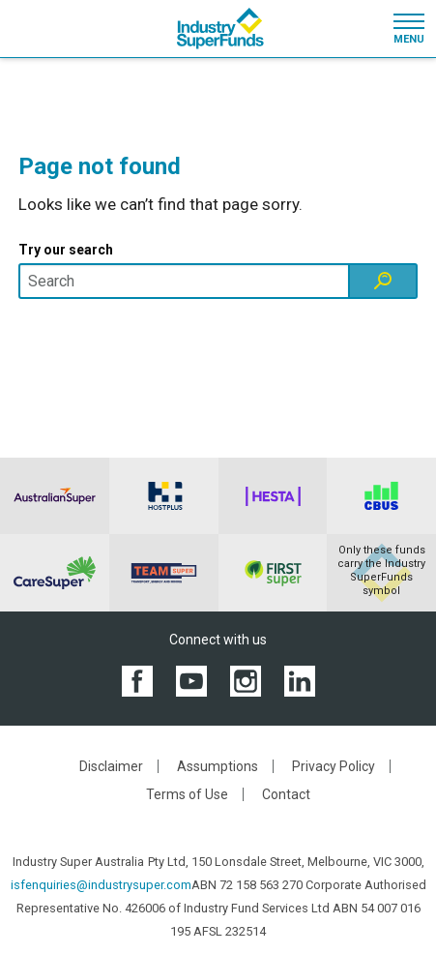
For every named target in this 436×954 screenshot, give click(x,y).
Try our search (65, 249)
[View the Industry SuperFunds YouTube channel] (191, 680)
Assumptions (217, 766)
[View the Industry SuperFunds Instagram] (245, 680)
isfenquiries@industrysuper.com (101, 885)
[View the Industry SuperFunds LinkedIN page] (299, 680)
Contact (286, 794)
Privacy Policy (333, 766)
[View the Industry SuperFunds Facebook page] (137, 680)
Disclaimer (111, 766)
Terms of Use (187, 794)
